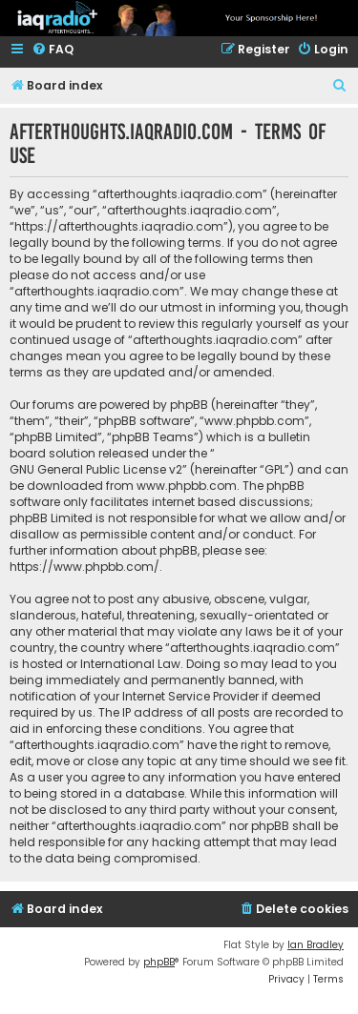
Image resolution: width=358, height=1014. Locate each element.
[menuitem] (53, 50)
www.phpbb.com (187, 485)
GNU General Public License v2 (96, 469)
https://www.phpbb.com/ (84, 566)
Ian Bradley (315, 945)
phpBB (159, 962)
